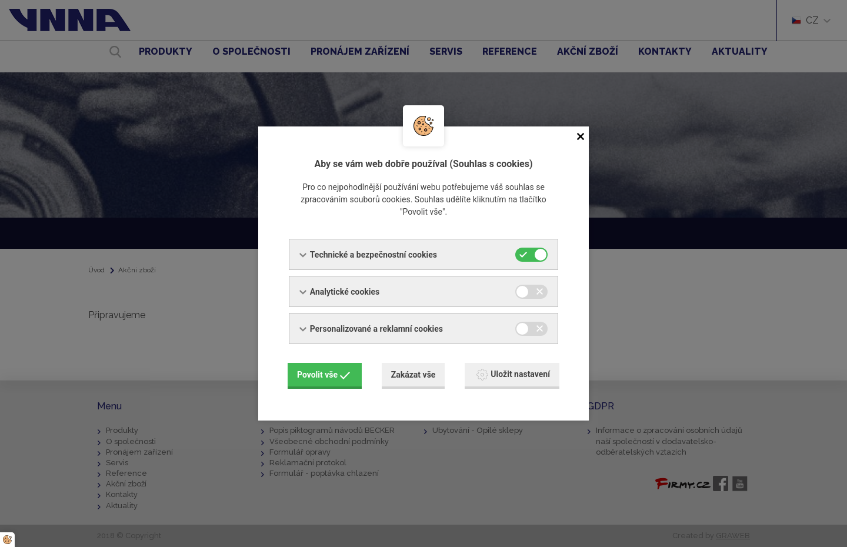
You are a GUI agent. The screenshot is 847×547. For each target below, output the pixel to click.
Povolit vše (323, 374)
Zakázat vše (413, 374)
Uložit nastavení (513, 375)
